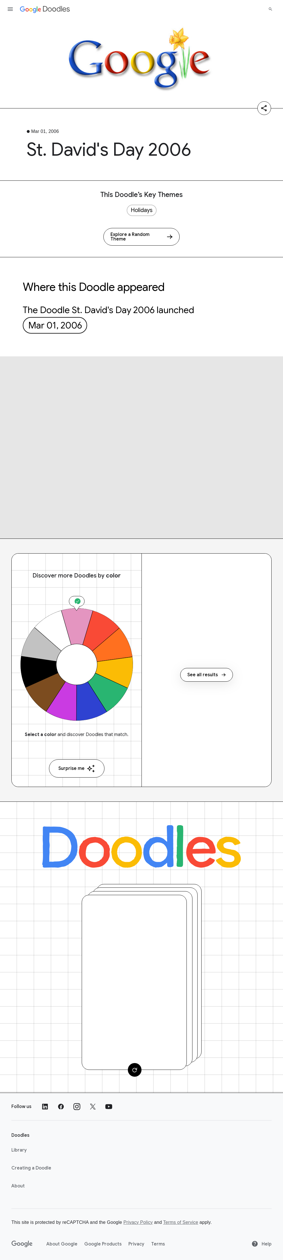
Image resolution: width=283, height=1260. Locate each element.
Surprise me (76, 768)
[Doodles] (141, 846)
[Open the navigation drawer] (10, 9)
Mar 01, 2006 (55, 325)
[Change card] (135, 1070)
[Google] (22, 1244)
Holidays (142, 210)
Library (19, 1150)
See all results (206, 675)
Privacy (136, 1244)
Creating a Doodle (31, 1168)
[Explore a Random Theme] (141, 237)
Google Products (103, 1244)
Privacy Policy (138, 1222)
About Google (61, 1244)
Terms (158, 1244)
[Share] (264, 108)
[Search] (270, 9)
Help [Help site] (261, 1243)
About (18, 1186)
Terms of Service (180, 1222)
